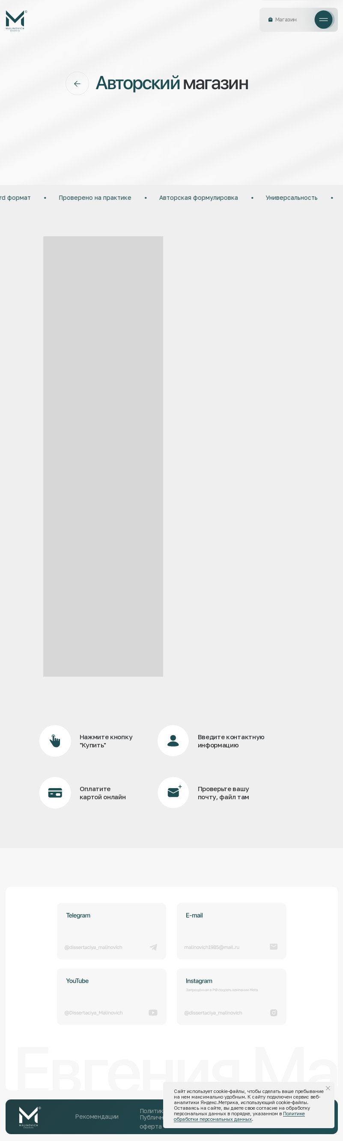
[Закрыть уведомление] (328, 1088)
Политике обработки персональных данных (239, 1116)
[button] (323, 19)
